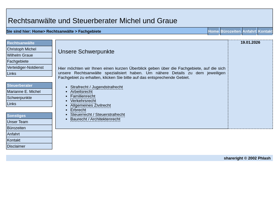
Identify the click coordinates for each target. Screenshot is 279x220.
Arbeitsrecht (81, 91)
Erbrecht (78, 110)
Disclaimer (16, 146)
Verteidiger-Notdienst (25, 67)
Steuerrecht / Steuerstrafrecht (97, 114)
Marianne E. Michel (24, 91)
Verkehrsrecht (83, 100)
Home (37, 31)
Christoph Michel (21, 49)
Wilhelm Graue (20, 55)
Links (11, 73)
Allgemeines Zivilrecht (90, 105)
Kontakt (265, 31)
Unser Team (17, 121)
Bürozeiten (231, 31)
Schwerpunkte (19, 97)
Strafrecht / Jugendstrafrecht (96, 87)
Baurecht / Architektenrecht (95, 119)
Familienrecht (82, 96)
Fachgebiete (89, 31)
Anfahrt (249, 31)
